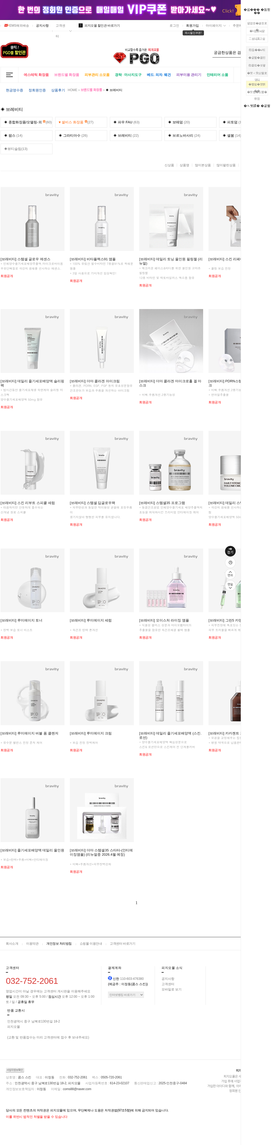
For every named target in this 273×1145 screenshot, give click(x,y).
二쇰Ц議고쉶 (257, 38)
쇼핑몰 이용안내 (91, 943)
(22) (126, 135)
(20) (179, 122)
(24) (184, 135)
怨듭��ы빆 (257, 49)
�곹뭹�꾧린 (257, 57)
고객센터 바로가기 (122, 943)
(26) (73, 135)
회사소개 (12, 943)
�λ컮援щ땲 (257, 31)
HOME (72, 90)
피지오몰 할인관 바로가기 (99, 25)
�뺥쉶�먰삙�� (257, 85)
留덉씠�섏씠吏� (257, 24)
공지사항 (42, 25)
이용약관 (32, 943)
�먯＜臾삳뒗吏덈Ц (257, 74)
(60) (28, 120)
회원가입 (192, 25)
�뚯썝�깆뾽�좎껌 (257, 93)
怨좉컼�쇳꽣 (257, 65)
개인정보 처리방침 (59, 943)
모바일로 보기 (172, 989)
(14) (13, 135)
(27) (76, 120)
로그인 (174, 25)
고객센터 (60, 31)
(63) (126, 122)
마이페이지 (214, 25)
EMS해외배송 (16, 25)
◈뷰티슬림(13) (15, 149)
